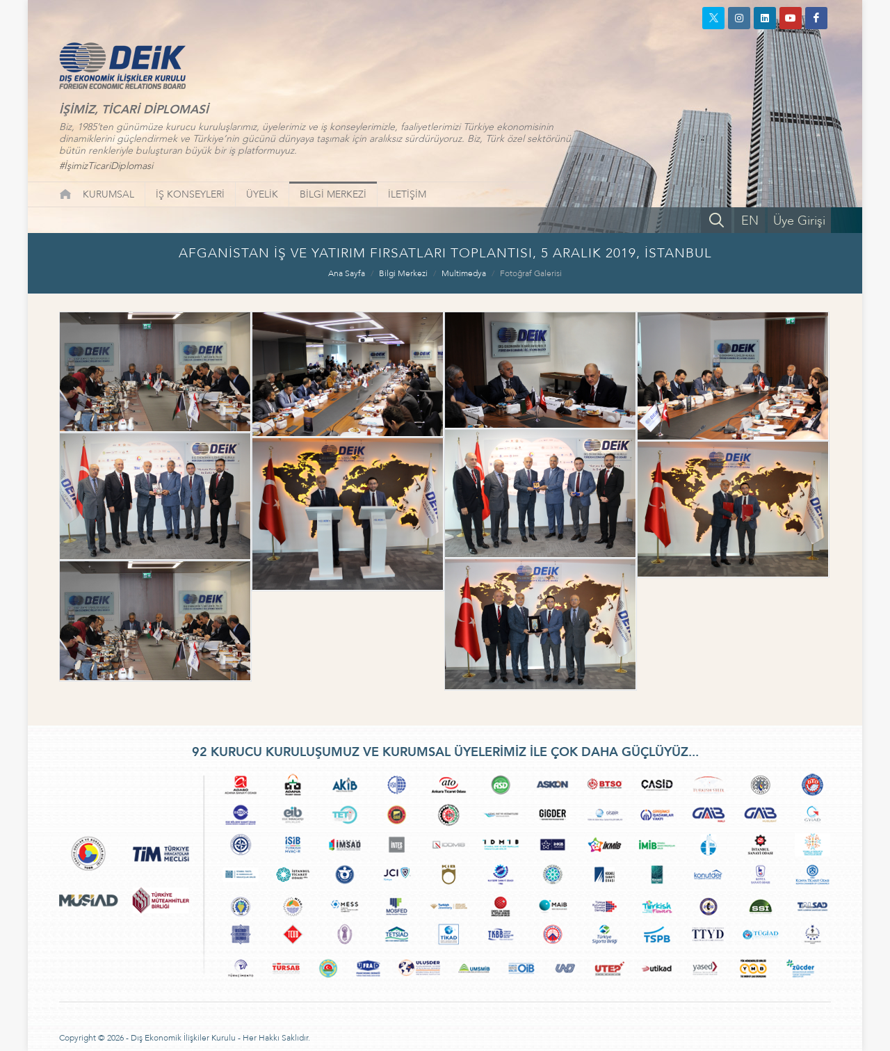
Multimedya (464, 273)
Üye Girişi (799, 221)
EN (750, 221)
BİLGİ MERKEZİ (333, 194)
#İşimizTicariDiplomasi (106, 166)
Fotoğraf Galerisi (531, 273)
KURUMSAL (108, 194)
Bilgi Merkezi (403, 273)
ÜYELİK (262, 194)
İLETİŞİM (407, 194)
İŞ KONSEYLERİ (190, 194)
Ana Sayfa (346, 273)
